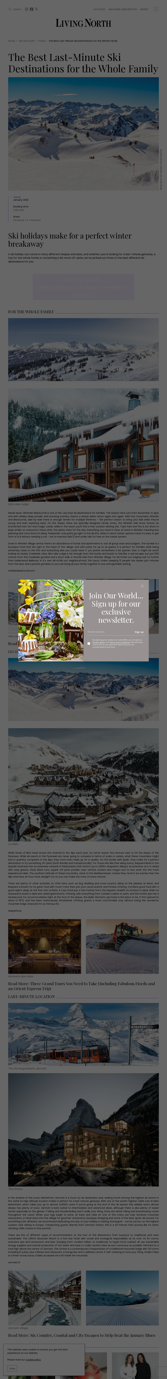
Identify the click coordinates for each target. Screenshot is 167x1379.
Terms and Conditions (120, 642)
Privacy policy (98, 642)
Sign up (139, 632)
